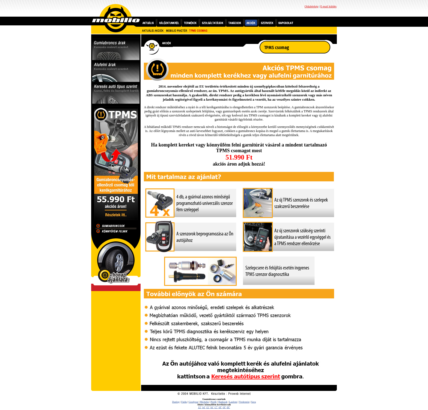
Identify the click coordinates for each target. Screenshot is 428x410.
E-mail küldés (328, 6)
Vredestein (244, 401)
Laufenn (233, 401)
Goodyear (193, 401)
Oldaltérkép (311, 6)
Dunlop (176, 401)
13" (199, 407)
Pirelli (213, 401)
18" (220, 407)
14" (204, 407)
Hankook (222, 401)
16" (212, 407)
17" (216, 407)
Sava (253, 401)
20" (228, 407)
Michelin (204, 401)
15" (208, 407)
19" (224, 407)
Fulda (184, 401)
